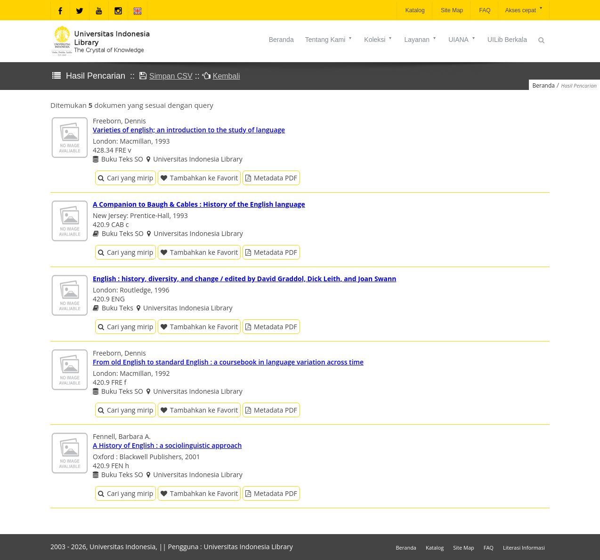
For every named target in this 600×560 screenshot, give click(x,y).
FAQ (484, 10)
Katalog (414, 10)
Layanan (420, 39)
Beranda (281, 39)
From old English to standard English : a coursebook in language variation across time (228, 361)
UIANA (462, 39)
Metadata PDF (271, 177)
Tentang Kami (329, 39)
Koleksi (378, 39)
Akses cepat (524, 10)
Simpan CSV (171, 76)
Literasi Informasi (524, 547)
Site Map (451, 10)
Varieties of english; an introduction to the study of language (189, 129)
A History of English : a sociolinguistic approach (167, 445)
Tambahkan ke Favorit (199, 177)
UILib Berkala (507, 39)
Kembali (226, 76)
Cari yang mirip (125, 177)
